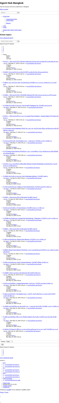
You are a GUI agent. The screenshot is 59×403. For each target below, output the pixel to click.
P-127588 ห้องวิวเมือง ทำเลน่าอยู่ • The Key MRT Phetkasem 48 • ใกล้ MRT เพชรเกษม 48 (27, 105)
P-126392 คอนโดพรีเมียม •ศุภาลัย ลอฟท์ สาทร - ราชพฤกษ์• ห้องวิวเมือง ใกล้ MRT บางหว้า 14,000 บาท (31, 306)
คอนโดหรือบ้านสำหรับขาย (34, 86)
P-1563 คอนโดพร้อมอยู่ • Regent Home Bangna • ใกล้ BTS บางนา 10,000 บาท (24, 239)
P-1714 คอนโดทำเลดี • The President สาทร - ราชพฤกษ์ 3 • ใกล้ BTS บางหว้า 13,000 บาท (27, 141)
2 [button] (3, 47)
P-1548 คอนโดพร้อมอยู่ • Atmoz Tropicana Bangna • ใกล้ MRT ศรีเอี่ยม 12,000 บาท (25, 262)
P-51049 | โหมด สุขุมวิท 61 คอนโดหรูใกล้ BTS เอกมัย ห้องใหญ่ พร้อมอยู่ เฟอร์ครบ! (25, 72)
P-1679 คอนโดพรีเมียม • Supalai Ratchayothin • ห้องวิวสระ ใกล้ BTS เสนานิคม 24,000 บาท (28, 283)
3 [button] (3, 49)
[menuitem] (11, 19)
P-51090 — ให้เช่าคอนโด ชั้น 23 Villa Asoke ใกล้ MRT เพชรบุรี (20, 197)
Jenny (7, 107)
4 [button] (3, 50)
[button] (3, 52)
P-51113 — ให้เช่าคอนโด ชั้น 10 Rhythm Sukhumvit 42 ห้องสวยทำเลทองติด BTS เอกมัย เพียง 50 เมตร (30, 61)
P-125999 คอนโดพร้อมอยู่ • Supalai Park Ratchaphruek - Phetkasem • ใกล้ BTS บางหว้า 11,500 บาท (30, 218)
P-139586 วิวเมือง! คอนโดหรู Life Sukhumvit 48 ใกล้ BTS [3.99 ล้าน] (21, 273)
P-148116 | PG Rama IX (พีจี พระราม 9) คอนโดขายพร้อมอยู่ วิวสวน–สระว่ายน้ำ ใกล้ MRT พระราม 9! (30, 329)
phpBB (9, 389)
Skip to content (4, 9)
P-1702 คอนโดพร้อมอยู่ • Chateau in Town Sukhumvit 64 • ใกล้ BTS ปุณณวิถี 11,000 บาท (27, 186)
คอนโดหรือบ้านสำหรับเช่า (34, 63)
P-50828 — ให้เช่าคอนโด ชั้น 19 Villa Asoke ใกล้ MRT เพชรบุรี (20, 229)
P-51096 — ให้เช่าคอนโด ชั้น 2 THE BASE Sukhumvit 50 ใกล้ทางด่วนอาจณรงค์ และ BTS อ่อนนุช (29, 95)
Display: (7, 341)
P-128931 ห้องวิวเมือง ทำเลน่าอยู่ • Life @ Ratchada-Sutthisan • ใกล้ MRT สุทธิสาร (25, 176)
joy (6, 63)
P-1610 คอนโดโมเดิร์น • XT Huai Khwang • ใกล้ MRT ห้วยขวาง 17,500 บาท (23, 208)
